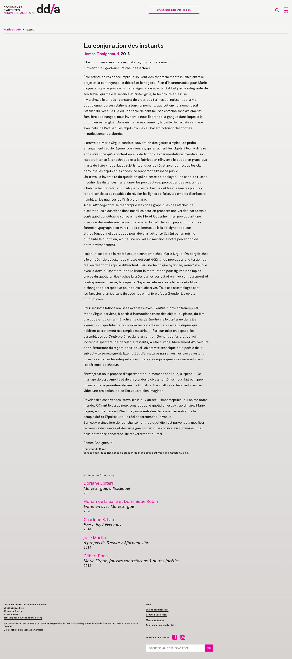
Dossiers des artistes (174, 10)
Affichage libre (104, 205)
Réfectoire (192, 265)
